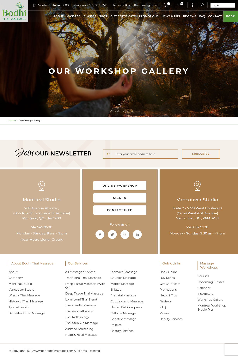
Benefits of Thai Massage (27, 313)
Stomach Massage (124, 272)
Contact (215, 16)
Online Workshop (120, 185)
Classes (90, 16)
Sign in (120, 198)
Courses (203, 276)
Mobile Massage (122, 284)
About (58, 16)
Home (12, 120)
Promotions (148, 16)
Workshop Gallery (210, 299)
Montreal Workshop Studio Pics (212, 307)
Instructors (205, 293)
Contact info (120, 210)
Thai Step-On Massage (81, 323)
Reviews (189, 16)
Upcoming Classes (211, 282)
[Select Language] (223, 5)
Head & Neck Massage (81, 335)
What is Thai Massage (24, 295)
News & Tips (171, 16)
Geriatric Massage (124, 319)
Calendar (204, 288)
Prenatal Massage (123, 295)
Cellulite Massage (123, 313)
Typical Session (20, 307)
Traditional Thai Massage (83, 278)
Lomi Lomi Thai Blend (81, 299)
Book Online (169, 272)
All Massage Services (80, 272)
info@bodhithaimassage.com (138, 5)
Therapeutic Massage (80, 305)
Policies (116, 325)
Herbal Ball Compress (126, 307)
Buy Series (167, 278)
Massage (74, 16)
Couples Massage (123, 278)
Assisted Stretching (79, 329)
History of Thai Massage (26, 301)
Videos (164, 313)
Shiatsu (116, 289)
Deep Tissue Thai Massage (84, 293)
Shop (103, 16)
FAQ (202, 16)
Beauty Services (122, 331)
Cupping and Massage (127, 301)
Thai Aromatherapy (79, 311)
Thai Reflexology (77, 317)
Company (16, 278)
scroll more (119, 108)
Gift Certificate (123, 16)
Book (230, 16)
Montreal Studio (20, 284)
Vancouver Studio (21, 289)
